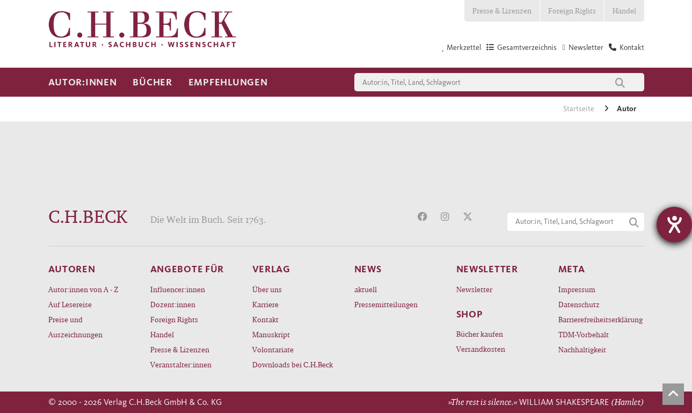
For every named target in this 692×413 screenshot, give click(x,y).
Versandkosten (480, 348)
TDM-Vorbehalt (583, 334)
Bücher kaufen (479, 333)
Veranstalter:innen (181, 364)
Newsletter (474, 289)
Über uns (267, 289)
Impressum (576, 289)
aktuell (365, 289)
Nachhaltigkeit (582, 349)
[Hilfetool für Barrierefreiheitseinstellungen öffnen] (674, 224)
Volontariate (273, 349)
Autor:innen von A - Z (83, 289)
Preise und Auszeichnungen (75, 327)
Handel (624, 10)
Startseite (579, 108)
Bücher (152, 82)
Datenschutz (579, 304)
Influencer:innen (177, 289)
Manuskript (271, 334)
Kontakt (265, 319)
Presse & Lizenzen (501, 10)
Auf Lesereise (70, 304)
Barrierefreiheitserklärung (600, 319)
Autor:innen (82, 82)
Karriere (265, 304)
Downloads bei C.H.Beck (292, 364)
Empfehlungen (228, 82)
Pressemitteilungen (386, 304)
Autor (626, 108)
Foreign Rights (572, 10)
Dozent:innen (172, 304)
